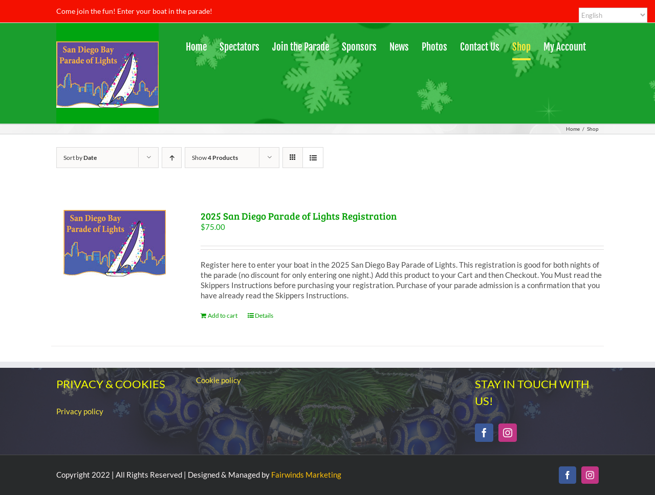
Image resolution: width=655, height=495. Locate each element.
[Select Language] (613, 15)
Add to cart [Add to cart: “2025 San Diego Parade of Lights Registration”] (222, 315)
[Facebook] (484, 432)
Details (264, 315)
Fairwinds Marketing (306, 474)
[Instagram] (507, 432)
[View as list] (313, 158)
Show (215, 157)
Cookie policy (218, 380)
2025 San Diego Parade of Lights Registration (299, 215)
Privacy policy (79, 411)
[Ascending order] (172, 157)
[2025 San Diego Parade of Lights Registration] (114, 243)
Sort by (80, 157)
